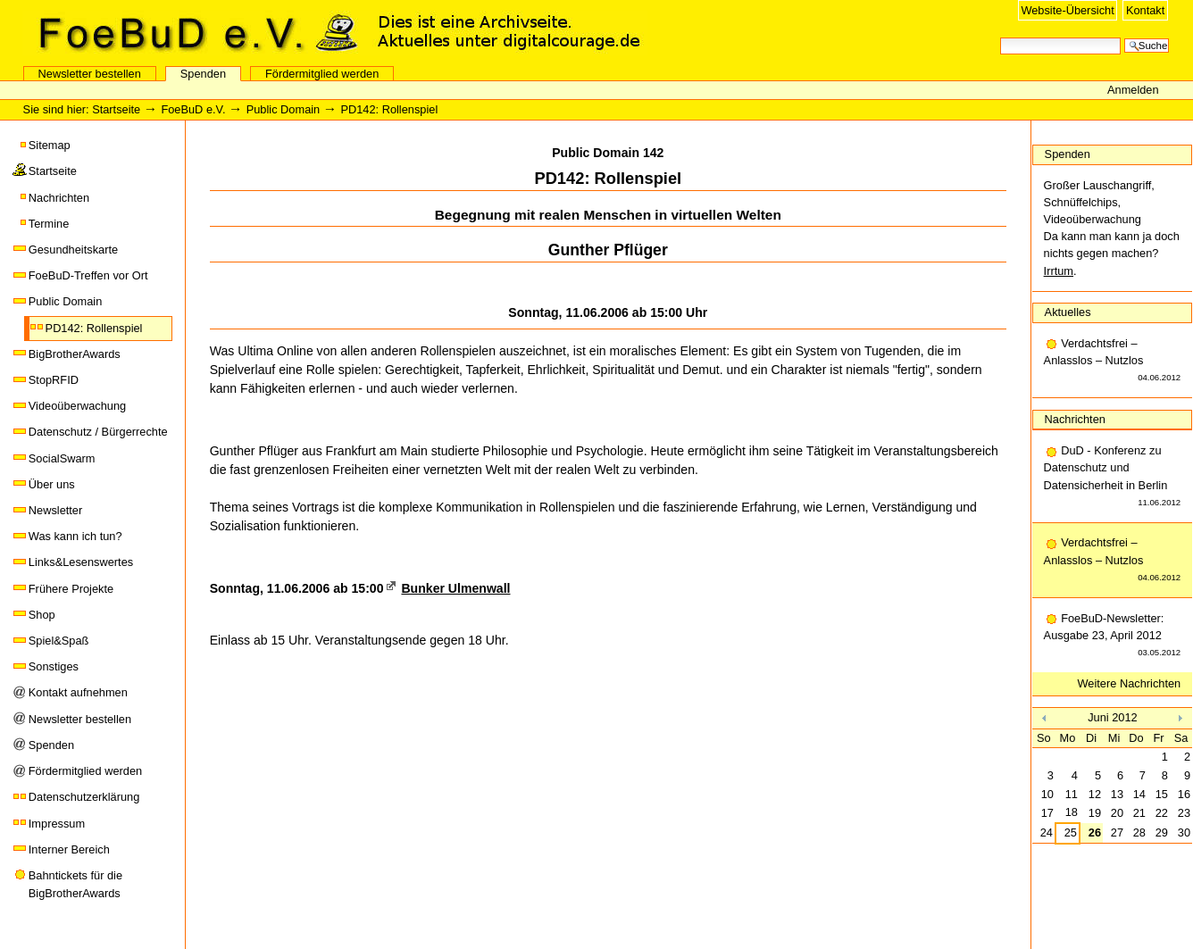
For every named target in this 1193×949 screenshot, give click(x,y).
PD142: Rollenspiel (94, 328)
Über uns (52, 484)
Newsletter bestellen (89, 73)
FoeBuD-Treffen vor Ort (88, 275)
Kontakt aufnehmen (78, 692)
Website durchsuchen (999, 36)
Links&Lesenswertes (81, 562)
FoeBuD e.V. (192, 33)
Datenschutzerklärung (84, 796)
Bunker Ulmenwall (455, 588)
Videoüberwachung (77, 405)
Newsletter (55, 510)
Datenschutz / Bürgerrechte (98, 431)
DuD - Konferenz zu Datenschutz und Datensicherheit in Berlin (1112, 477)
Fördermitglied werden (322, 73)
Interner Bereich (69, 849)
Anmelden (1133, 89)
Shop (42, 614)
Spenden (203, 73)
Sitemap (50, 145)
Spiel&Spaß (59, 640)
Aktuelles (1068, 312)
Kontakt (1145, 10)
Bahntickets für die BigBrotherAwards (75, 884)
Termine (49, 223)
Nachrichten (59, 197)
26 (1095, 832)
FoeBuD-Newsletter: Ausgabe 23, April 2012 (1112, 637)
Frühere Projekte (71, 588)
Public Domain (283, 109)
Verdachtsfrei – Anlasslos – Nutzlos (1112, 362)
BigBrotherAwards (75, 354)
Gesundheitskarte (73, 249)
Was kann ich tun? (75, 536)
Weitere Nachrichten (1129, 683)
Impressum (57, 823)
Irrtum (1058, 271)
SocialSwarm (62, 458)
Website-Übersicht (1067, 10)
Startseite (116, 109)
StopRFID (54, 380)
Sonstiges (54, 666)
